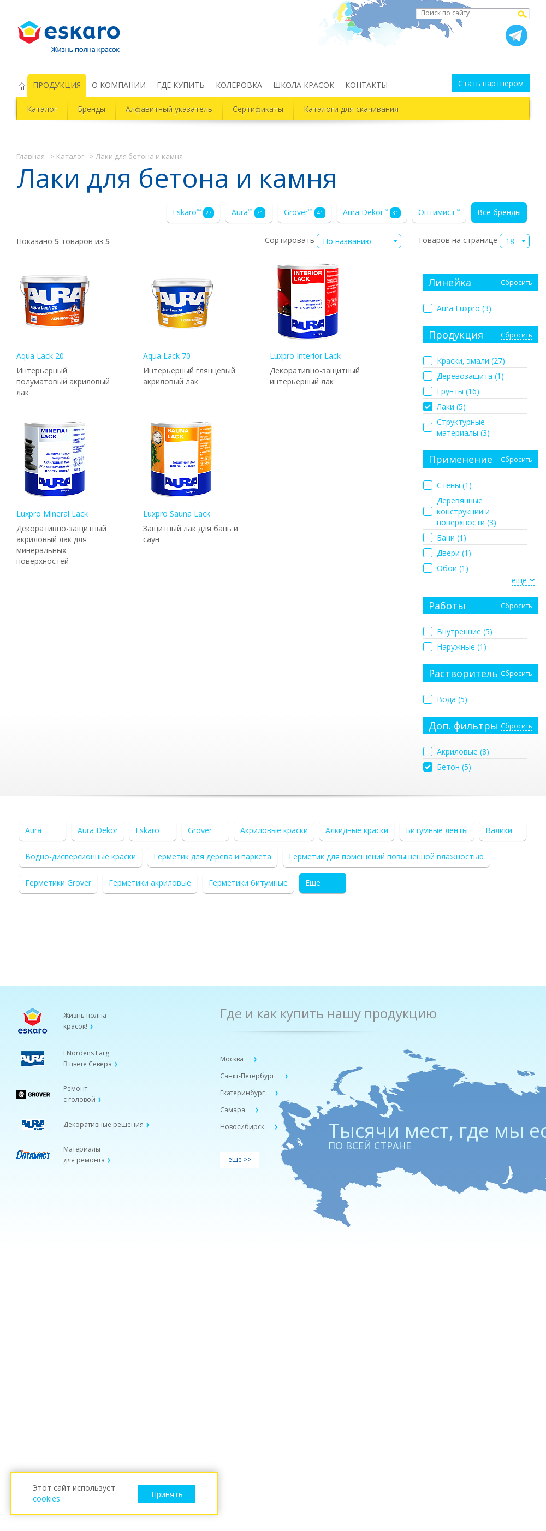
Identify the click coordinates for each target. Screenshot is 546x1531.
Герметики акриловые (150, 882)
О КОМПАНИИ (119, 85)
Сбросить (516, 283)
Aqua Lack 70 (181, 312)
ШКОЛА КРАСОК (303, 85)
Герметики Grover (58, 882)
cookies (46, 1498)
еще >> (239, 1159)
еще (519, 580)
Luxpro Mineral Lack (54, 470)
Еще (313, 882)
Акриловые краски (274, 830)
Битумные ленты (437, 830)
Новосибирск (243, 1126)
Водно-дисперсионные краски (80, 856)
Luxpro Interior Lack (308, 312)
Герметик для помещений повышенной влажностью (386, 856)
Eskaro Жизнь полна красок (74, 33)
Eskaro (193, 212)
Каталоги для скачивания (351, 109)
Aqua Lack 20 (54, 312)
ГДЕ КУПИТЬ (181, 85)
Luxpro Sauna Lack (181, 470)
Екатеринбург (243, 1092)
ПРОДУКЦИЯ (57, 85)
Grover (304, 212)
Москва (232, 1059)
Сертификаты (258, 109)
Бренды (91, 109)
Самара (233, 1109)
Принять (167, 1494)
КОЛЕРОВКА (239, 85)
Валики (498, 830)
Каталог (42, 109)
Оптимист (439, 212)
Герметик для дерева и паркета (212, 856)
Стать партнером (491, 83)
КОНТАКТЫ (366, 85)
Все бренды (499, 212)
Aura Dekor (372, 212)
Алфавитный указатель (169, 109)
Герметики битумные (248, 882)
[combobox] (359, 241)
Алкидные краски (356, 830)
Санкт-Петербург (248, 1076)
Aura (248, 212)
